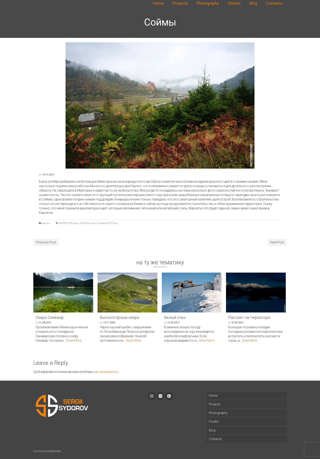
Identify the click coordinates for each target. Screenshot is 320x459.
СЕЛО (109, 223)
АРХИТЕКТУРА (65, 223)
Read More (74, 340)
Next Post (277, 242)
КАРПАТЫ (85, 223)
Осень (94, 223)
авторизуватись (106, 371)
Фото (115, 223)
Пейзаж (102, 223)
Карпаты (46, 223)
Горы (76, 223)
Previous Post (46, 242)
